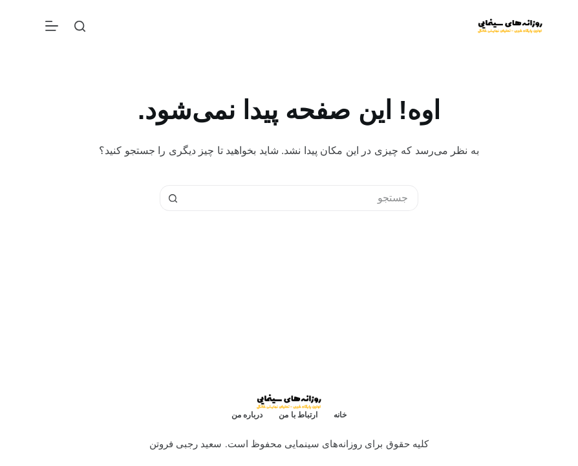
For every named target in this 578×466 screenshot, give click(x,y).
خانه (340, 414)
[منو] (51, 25)
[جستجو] (79, 26)
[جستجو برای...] (302, 198)
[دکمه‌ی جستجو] (173, 198)
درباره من (246, 414)
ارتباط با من (298, 414)
